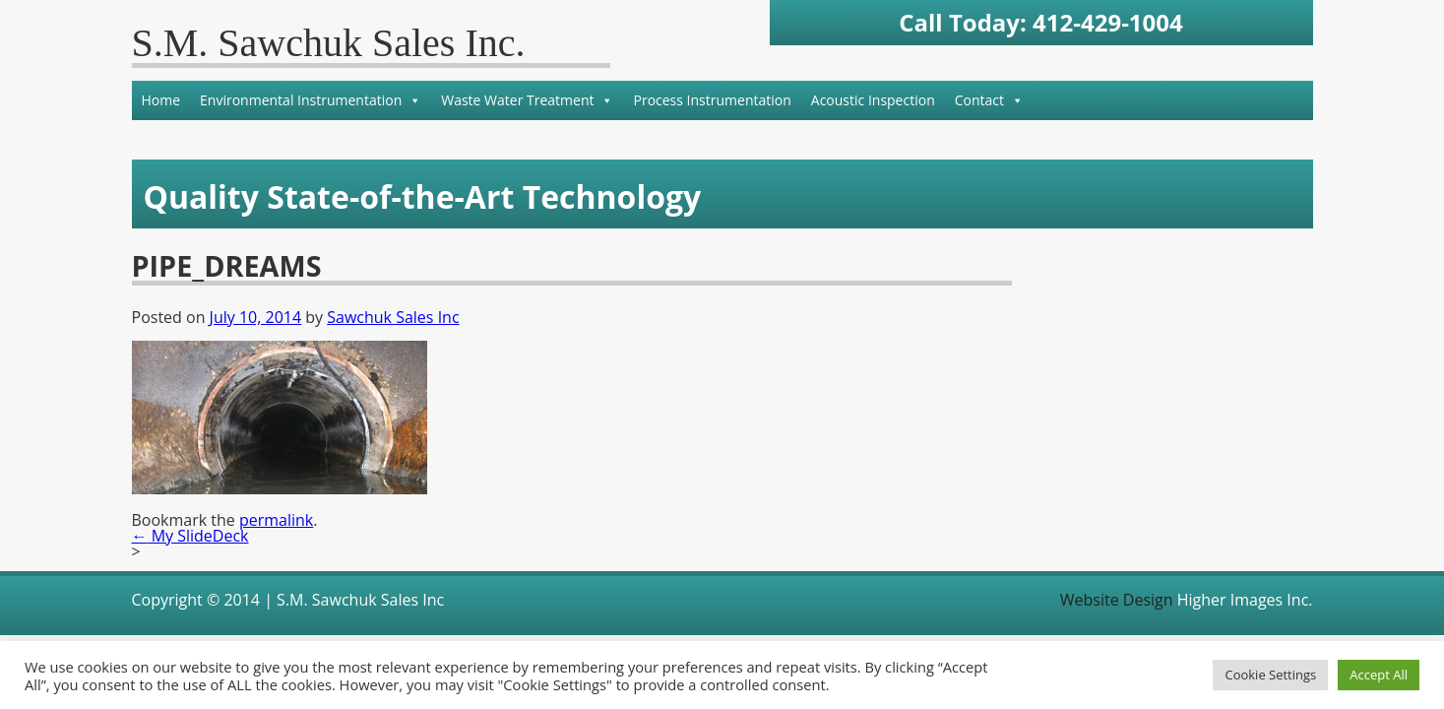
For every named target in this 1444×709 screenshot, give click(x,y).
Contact (989, 100)
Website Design (1116, 600)
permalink (276, 520)
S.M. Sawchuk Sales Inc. (329, 43)
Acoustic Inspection (873, 100)
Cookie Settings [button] (1270, 674)
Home (161, 100)
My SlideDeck (190, 536)
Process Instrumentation (711, 100)
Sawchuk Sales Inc (393, 317)
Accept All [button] (1379, 674)
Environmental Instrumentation (310, 100)
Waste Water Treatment (527, 100)
